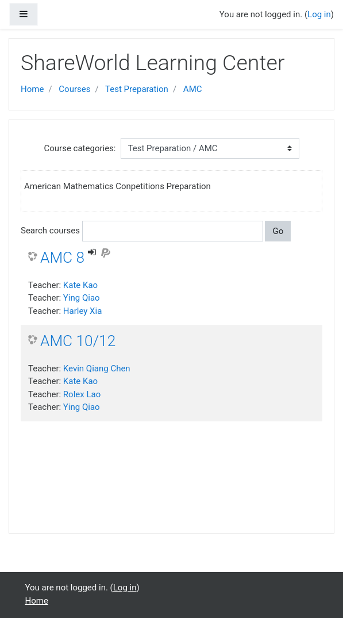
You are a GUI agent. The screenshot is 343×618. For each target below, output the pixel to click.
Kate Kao (80, 285)
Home (32, 89)
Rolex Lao (82, 394)
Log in (319, 14)
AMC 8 (62, 257)
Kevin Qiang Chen (96, 368)
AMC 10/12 (77, 341)
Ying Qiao (81, 298)
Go (277, 231)
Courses (74, 89)
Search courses (50, 230)
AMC (192, 89)
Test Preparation (136, 89)
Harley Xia (82, 311)
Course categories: (80, 148)
